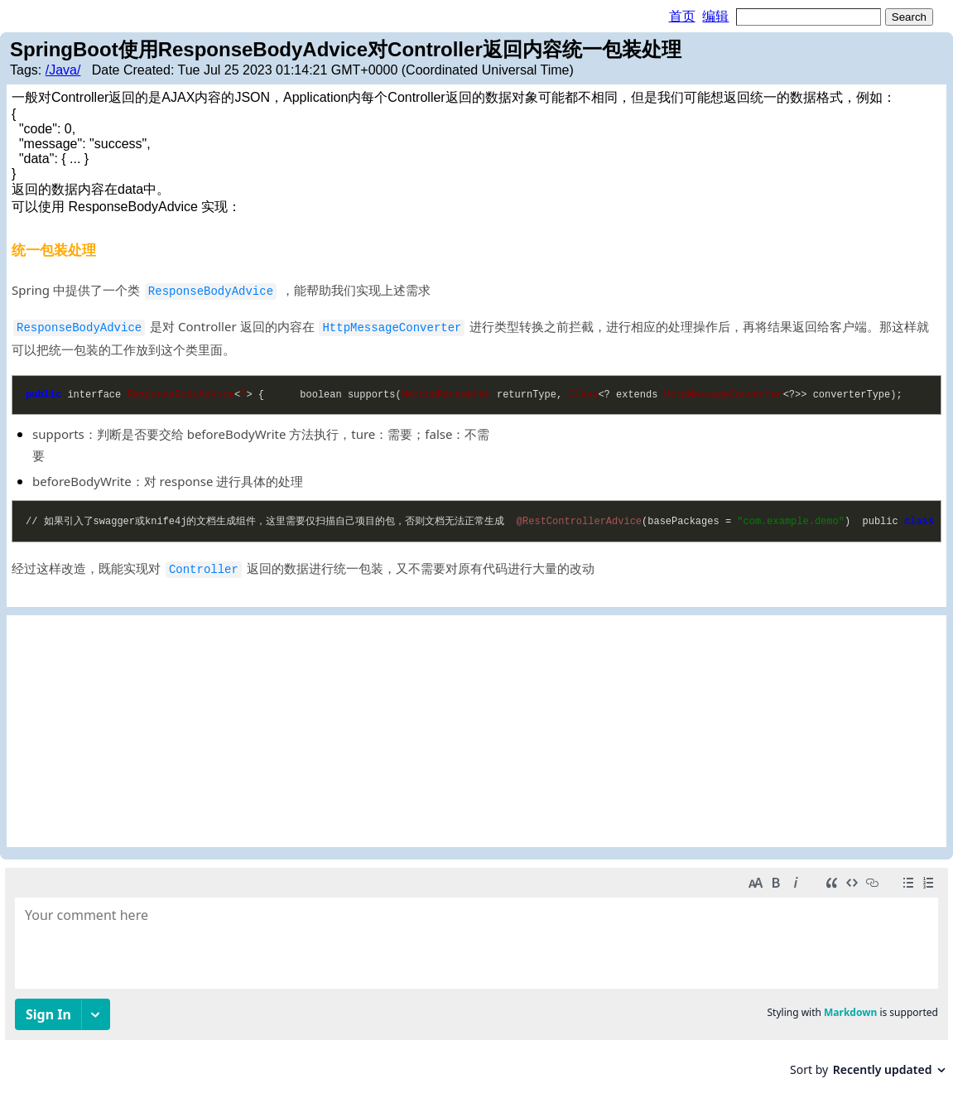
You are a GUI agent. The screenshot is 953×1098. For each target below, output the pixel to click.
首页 (682, 16)
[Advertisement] (476, 732)
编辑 (715, 16)
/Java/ (63, 70)
